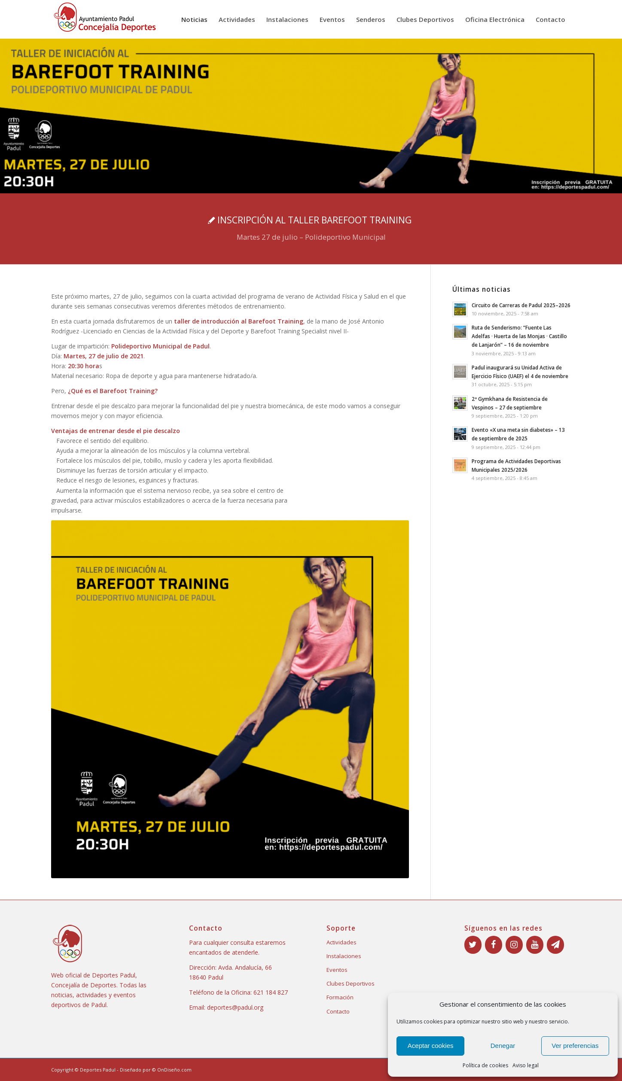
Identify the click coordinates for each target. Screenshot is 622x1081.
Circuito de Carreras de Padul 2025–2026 (521, 305)
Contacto (338, 1011)
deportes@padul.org (235, 1007)
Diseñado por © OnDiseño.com (156, 1069)
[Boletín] (555, 945)
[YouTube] (534, 945)
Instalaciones (343, 956)
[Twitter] (473, 945)
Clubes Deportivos (350, 983)
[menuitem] (194, 19)
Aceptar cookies (431, 1045)
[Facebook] (493, 945)
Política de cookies (485, 1065)
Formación (340, 997)
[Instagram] (514, 945)
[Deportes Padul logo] (105, 19)
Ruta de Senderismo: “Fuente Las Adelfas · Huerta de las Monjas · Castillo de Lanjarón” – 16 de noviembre (519, 336)
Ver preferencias (575, 1045)
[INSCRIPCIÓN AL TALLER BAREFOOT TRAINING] (311, 228)
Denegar (503, 1045)
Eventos (337, 970)
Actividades (341, 942)
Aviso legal (525, 1065)
